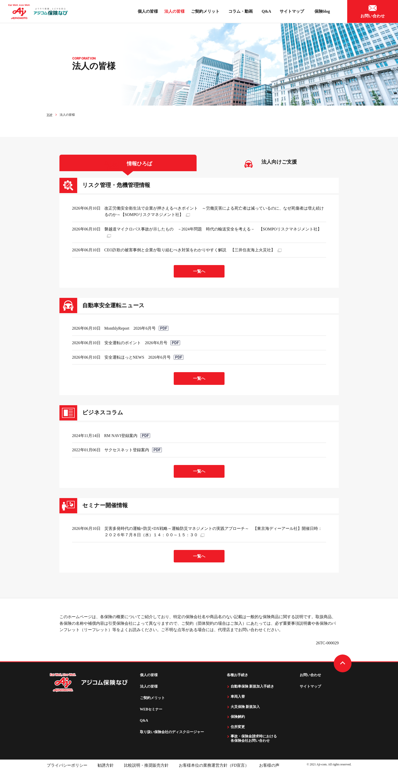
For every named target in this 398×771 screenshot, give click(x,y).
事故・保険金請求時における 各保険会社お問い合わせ (254, 738)
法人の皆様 (174, 11)
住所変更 (238, 727)
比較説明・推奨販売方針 (146, 765)
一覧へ (199, 271)
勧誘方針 (106, 765)
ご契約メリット (205, 11)
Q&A (266, 11)
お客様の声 (269, 765)
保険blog (323, 11)
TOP (49, 115)
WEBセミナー (151, 709)
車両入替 (238, 697)
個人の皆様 (149, 675)
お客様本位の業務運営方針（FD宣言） (214, 765)
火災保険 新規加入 (245, 707)
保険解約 (238, 717)
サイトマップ (293, 11)
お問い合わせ (310, 675)
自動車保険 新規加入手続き (252, 686)
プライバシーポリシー (67, 765)
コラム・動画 (241, 11)
